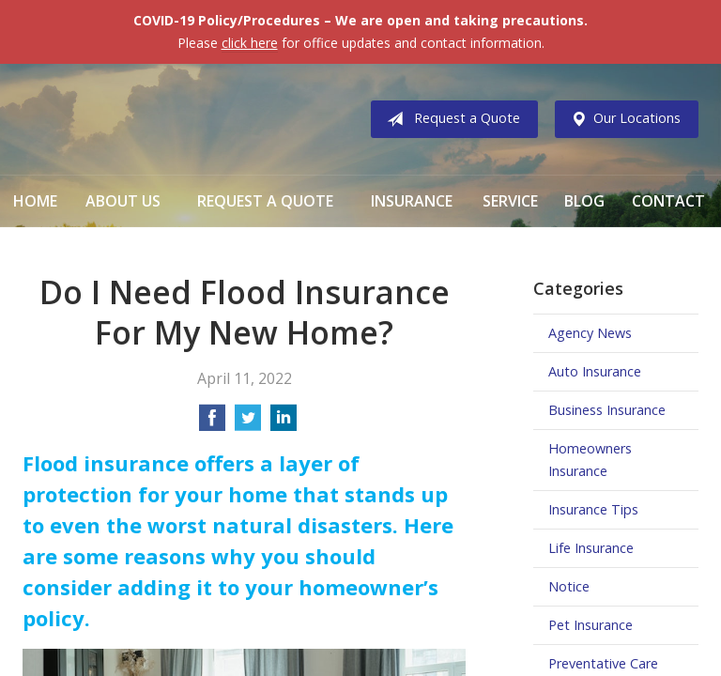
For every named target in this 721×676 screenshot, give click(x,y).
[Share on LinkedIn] (283, 423)
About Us (123, 201)
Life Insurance (591, 548)
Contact (668, 201)
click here (250, 43)
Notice (569, 586)
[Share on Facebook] (212, 423)
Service (510, 201)
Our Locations (622, 119)
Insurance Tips (593, 509)
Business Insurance (607, 410)
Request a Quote (449, 119)
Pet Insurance (590, 625)
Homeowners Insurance (590, 459)
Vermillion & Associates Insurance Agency (177, 119)
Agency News (590, 333)
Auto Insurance (594, 371)
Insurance (412, 201)
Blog (584, 201)
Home (35, 201)
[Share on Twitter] (248, 423)
